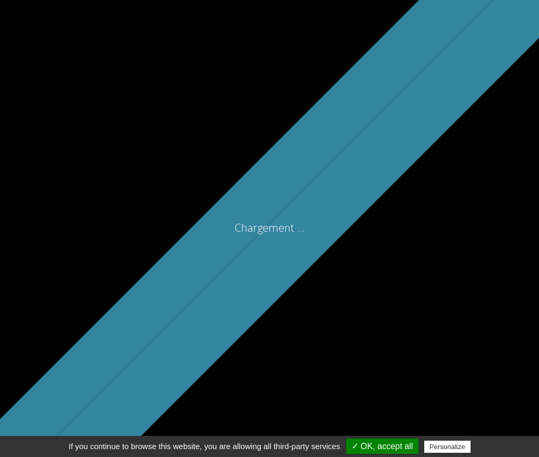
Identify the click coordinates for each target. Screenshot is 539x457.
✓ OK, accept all (382, 446)
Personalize (447, 447)
